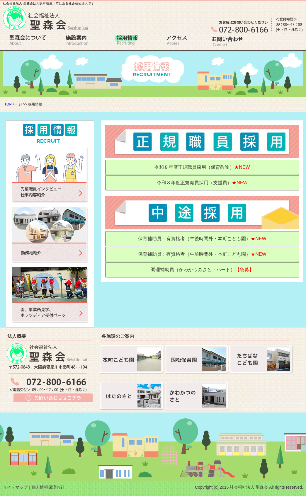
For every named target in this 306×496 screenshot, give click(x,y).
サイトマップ (15, 487)
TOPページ (13, 104)
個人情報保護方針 (48, 487)
